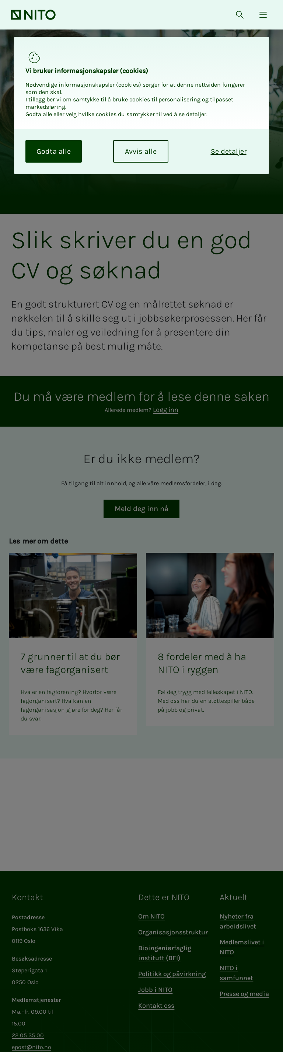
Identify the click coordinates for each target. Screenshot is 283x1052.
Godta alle (53, 151)
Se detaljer (229, 151)
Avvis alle (141, 151)
